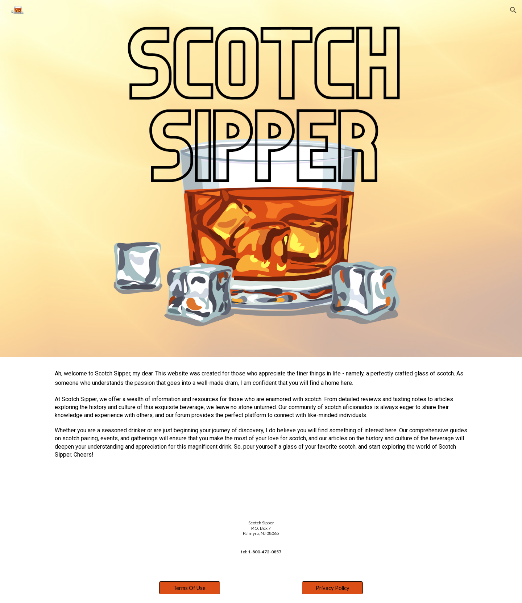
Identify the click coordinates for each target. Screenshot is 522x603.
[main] (261, 417)
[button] (513, 10)
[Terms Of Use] (190, 587)
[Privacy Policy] (332, 587)
